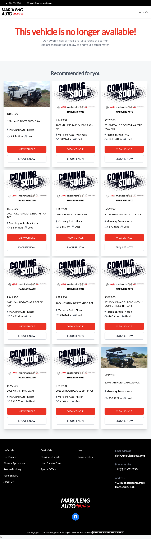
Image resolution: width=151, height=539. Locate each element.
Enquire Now (26, 158)
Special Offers (48, 469)
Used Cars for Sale (51, 463)
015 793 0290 (13, 3)
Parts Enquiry (11, 475)
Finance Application (14, 463)
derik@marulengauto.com (39, 3)
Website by (102, 532)
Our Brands (10, 457)
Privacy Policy (85, 457)
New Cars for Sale (50, 457)
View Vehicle (27, 149)
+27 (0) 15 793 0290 (126, 469)
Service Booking (12, 469)
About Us (9, 481)
